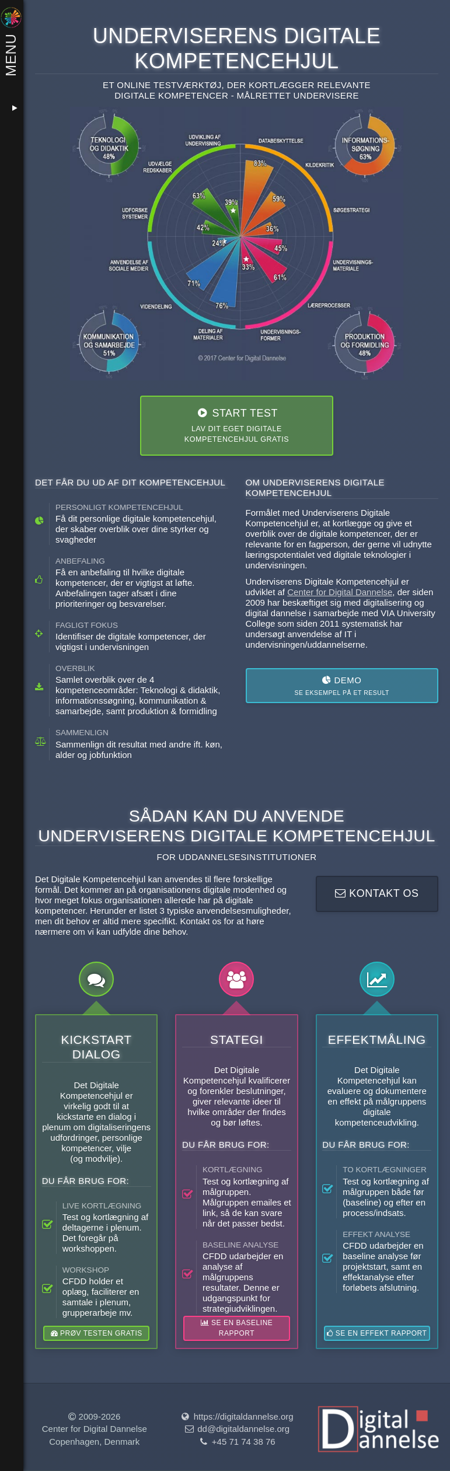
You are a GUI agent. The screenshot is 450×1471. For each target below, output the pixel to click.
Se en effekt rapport (377, 1333)
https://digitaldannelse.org (236, 1416)
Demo (342, 686)
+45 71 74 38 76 (236, 1441)
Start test (236, 426)
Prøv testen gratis (96, 1333)
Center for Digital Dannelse (339, 592)
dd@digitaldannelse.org (236, 1429)
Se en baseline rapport (236, 1328)
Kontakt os (377, 893)
